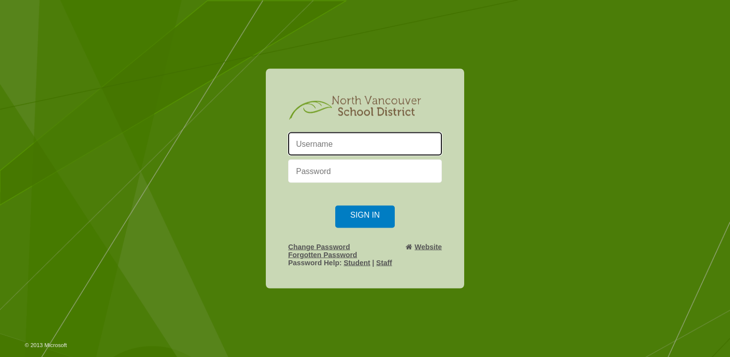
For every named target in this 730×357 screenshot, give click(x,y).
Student (357, 263)
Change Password (319, 247)
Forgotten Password (322, 255)
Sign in (365, 215)
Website (428, 247)
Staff (384, 263)
